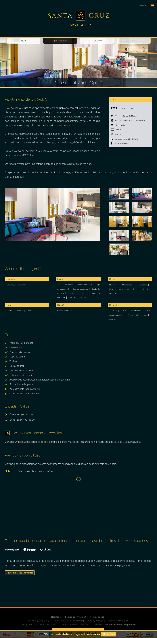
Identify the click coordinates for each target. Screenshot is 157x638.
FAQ (134, 40)
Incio (23, 40)
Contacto (97, 40)
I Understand (108, 634)
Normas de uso (97, 617)
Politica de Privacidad (75, 617)
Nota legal (56, 617)
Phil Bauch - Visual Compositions (120, 624)
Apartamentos (60, 40)
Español (143, 5)
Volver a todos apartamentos (20, 573)
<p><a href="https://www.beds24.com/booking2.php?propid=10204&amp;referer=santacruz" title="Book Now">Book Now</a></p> (78, 507)
